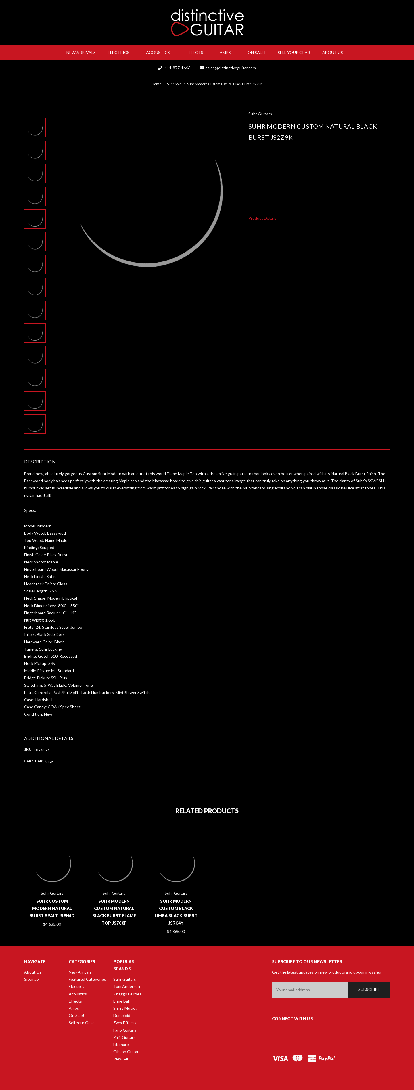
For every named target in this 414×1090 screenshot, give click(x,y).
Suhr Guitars (124, 979)
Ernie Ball (121, 1001)
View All (120, 1058)
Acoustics (160, 52)
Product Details (264, 218)
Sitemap (31, 979)
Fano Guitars (124, 1030)
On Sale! (257, 52)
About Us (335, 52)
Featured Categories (87, 979)
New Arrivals (81, 52)
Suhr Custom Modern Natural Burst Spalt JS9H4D (52, 908)
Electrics (121, 52)
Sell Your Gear (294, 52)
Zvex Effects (124, 1022)
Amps (227, 52)
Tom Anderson (126, 986)
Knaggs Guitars (127, 993)
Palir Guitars (124, 1037)
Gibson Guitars (127, 1051)
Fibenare (121, 1044)
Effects (197, 52)
